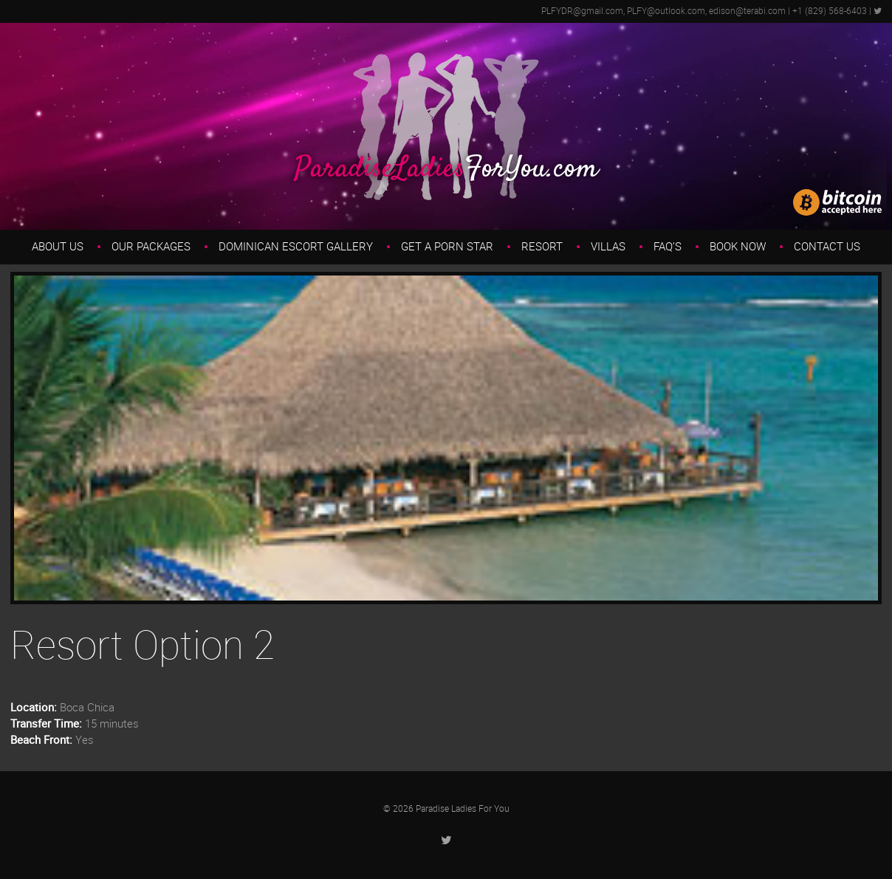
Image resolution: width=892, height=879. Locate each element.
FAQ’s (667, 246)
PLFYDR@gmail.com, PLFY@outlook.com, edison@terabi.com (663, 11)
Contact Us (827, 246)
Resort (542, 246)
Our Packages (151, 246)
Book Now (738, 246)
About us (57, 246)
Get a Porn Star (447, 246)
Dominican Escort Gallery (296, 246)
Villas (608, 246)
